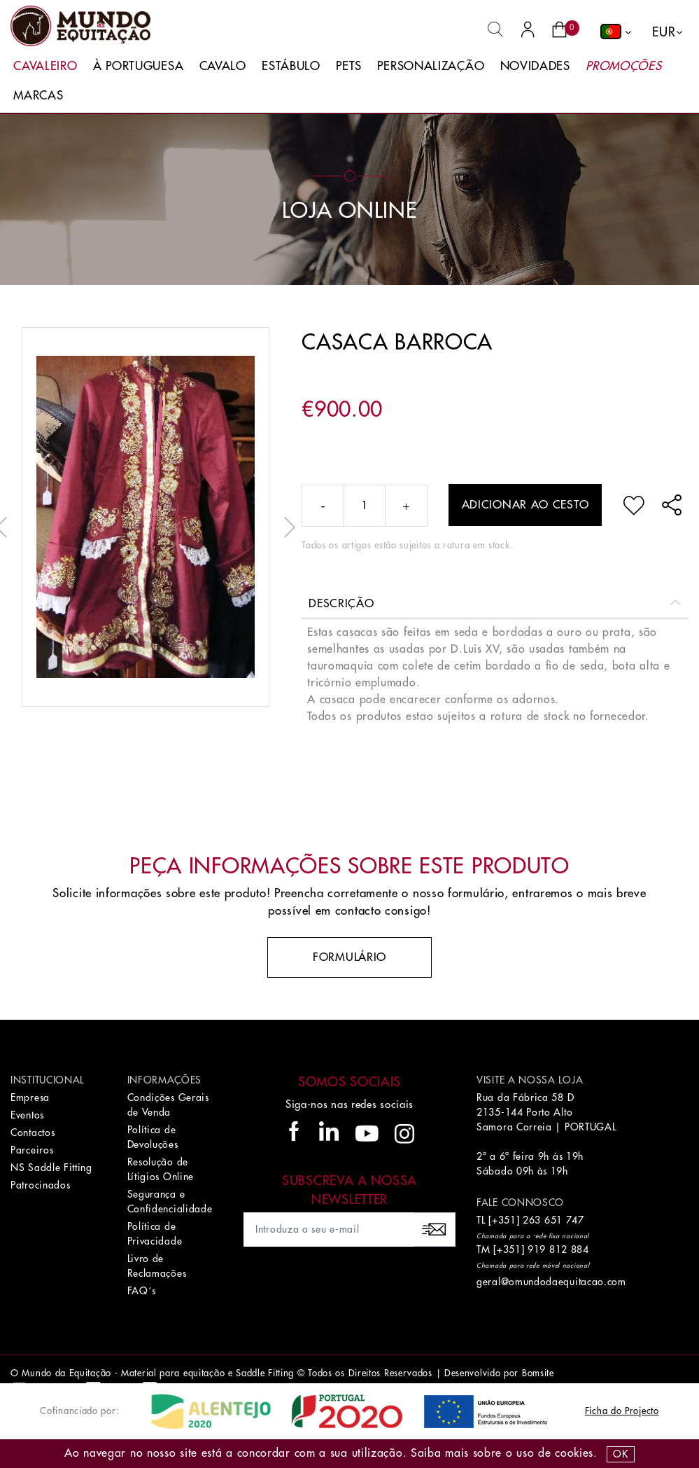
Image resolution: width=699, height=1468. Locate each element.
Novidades (535, 66)
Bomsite (538, 1373)
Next (286, 527)
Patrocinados (40, 1185)
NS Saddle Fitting (51, 1167)
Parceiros (31, 1150)
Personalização (430, 66)
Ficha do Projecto (622, 1410)
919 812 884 (558, 1249)
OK (620, 1454)
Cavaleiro (45, 66)
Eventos (27, 1115)
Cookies (574, 1453)
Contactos (32, 1132)
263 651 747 (553, 1220)
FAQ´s (142, 1291)
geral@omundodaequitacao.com (551, 1282)
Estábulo (291, 66)
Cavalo (222, 66)
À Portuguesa (138, 66)
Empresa (30, 1097)
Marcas (38, 96)
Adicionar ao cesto (525, 505)
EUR (663, 32)
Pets (349, 66)
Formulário (349, 957)
